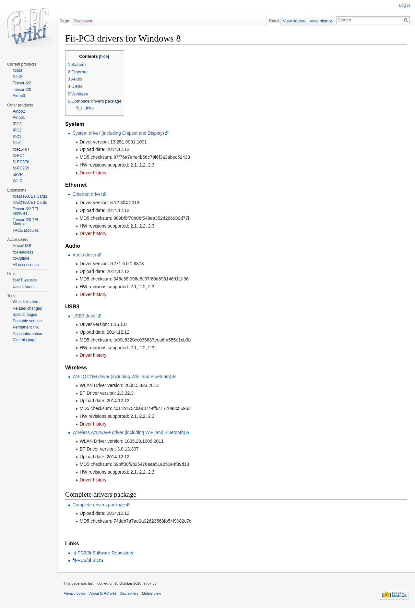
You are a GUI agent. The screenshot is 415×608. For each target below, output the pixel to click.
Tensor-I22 (22, 83)
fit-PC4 (19, 155)
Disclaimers (129, 593)
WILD (17, 181)
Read (274, 21)
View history (321, 21)
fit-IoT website (25, 280)
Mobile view (151, 593)
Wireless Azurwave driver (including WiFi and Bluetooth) (128, 432)
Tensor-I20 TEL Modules (26, 222)
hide (104, 56)
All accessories (26, 265)
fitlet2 (17, 77)
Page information (27, 333)
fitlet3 (17, 70)
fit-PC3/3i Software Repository (102, 552)
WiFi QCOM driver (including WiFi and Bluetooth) (121, 376)
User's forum (24, 286)
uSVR (18, 174)
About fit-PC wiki (102, 593)
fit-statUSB (22, 245)
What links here (26, 302)
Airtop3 (19, 95)
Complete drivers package (98, 504)
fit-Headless (23, 252)
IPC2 (17, 130)
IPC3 (17, 124)
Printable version (27, 321)
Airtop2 (19, 111)
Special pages (25, 314)
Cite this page (24, 340)
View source (294, 21)
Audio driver (84, 254)
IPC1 (17, 136)
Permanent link (26, 327)
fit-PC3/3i (21, 162)
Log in (404, 5)
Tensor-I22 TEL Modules (26, 211)
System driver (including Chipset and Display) (118, 133)
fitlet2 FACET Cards (30, 202)
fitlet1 (17, 143)
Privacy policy (75, 593)
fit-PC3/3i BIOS (87, 560)
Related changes (27, 308)
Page (64, 21)
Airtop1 (19, 117)
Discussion (83, 21)
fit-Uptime (21, 258)
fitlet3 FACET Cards (30, 196)
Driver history (93, 172)
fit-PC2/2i (21, 168)
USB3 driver (84, 315)
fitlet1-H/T (21, 149)
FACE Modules (26, 230)
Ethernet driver (87, 194)
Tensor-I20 (22, 89)
